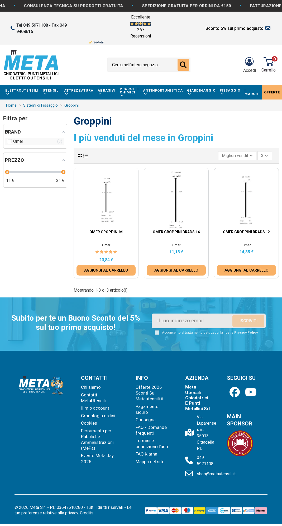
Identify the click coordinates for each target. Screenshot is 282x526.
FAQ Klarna (146, 454)
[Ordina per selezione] (237, 155)
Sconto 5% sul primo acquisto (234, 28)
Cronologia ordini (98, 415)
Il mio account (95, 408)
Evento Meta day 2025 (97, 458)
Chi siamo (91, 387)
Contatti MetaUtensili (93, 397)
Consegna (146, 419)
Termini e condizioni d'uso (152, 443)
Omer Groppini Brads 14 (176, 232)
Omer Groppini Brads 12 (246, 232)
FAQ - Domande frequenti (151, 430)
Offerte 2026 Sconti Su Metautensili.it (150, 393)
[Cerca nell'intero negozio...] (183, 65)
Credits (86, 512)
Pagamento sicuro (147, 409)
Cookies (89, 423)
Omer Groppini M (106, 232)
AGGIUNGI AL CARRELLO (106, 270)
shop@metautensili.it (216, 473)
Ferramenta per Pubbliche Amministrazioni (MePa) (97, 439)
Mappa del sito (150, 461)
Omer (106, 245)
